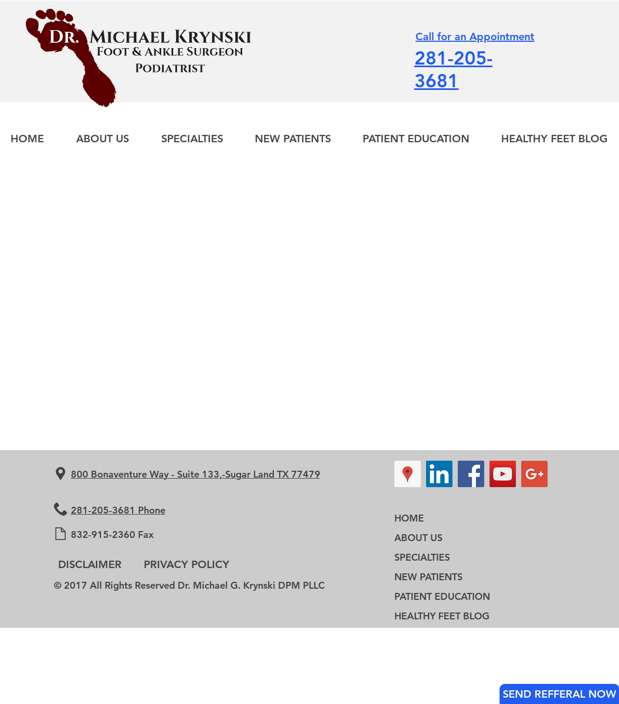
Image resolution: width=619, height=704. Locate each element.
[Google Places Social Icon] (407, 474)
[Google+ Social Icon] (534, 474)
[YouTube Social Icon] (502, 474)
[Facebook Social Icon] (471, 474)
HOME (409, 518)
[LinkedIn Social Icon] (439, 474)
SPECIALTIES (422, 557)
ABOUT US (418, 538)
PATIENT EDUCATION (442, 596)
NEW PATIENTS (428, 577)
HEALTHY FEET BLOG (441, 616)
